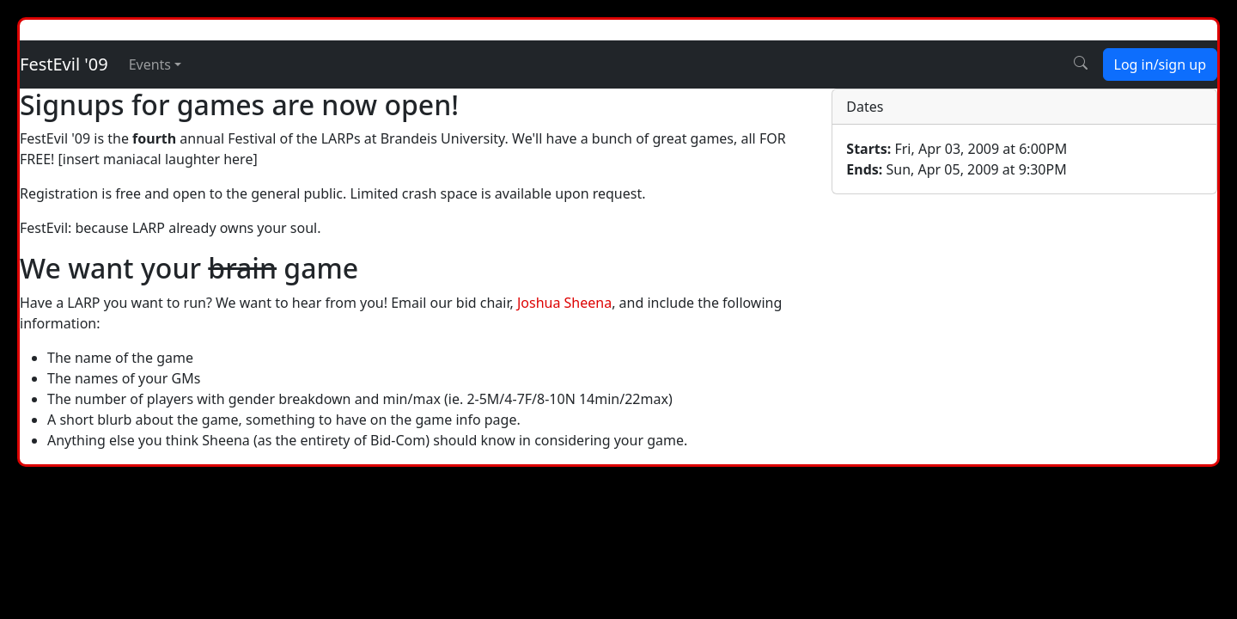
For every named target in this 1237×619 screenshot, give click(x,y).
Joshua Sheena (564, 302)
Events (150, 64)
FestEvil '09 (64, 64)
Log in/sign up (1160, 64)
